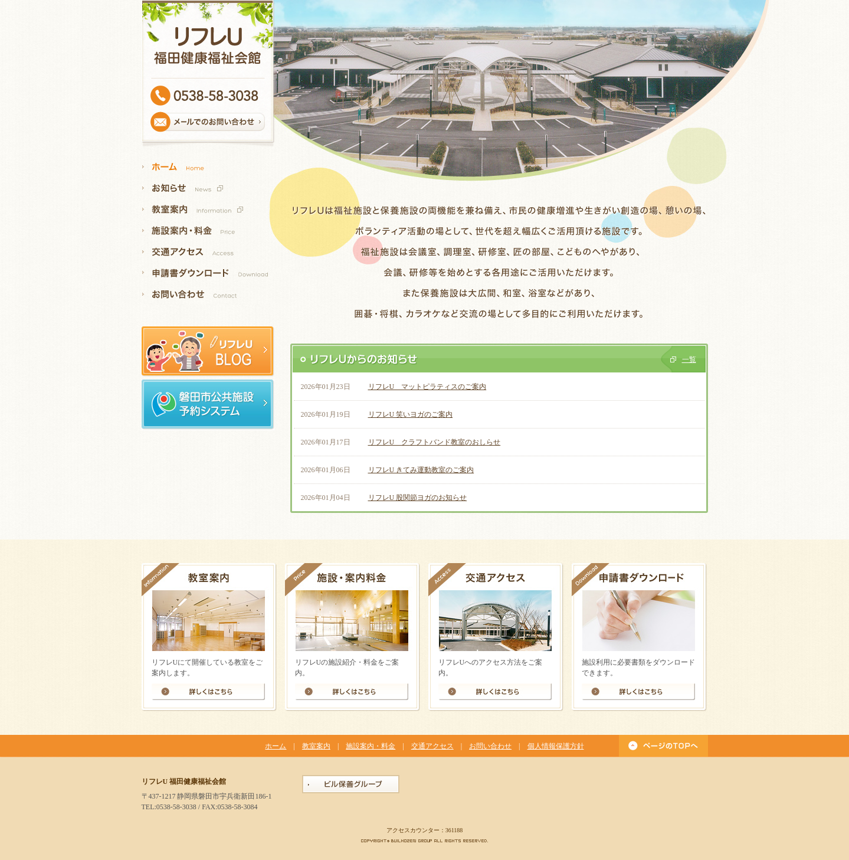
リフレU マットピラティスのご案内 (427, 386)
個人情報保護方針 (555, 746)
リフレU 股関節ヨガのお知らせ (417, 497)
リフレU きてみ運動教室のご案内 (421, 470)
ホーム (275, 746)
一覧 (689, 359)
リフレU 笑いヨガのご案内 (410, 414)
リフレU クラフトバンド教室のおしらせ (434, 442)
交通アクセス (432, 746)
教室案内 (316, 746)
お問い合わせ (490, 746)
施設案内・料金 (370, 746)
